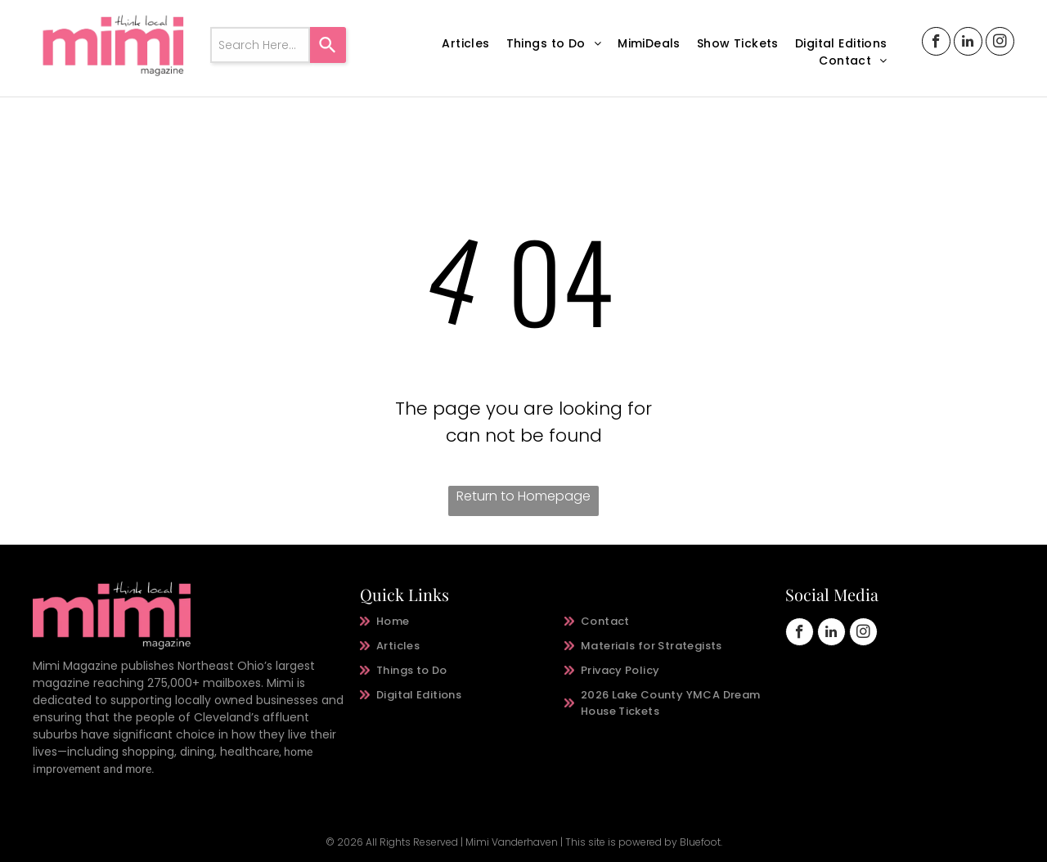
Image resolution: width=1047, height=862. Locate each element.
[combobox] (260, 45)
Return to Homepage (523, 496)
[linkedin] (968, 43)
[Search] (328, 45)
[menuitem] (465, 43)
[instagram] (1000, 43)
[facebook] (936, 43)
